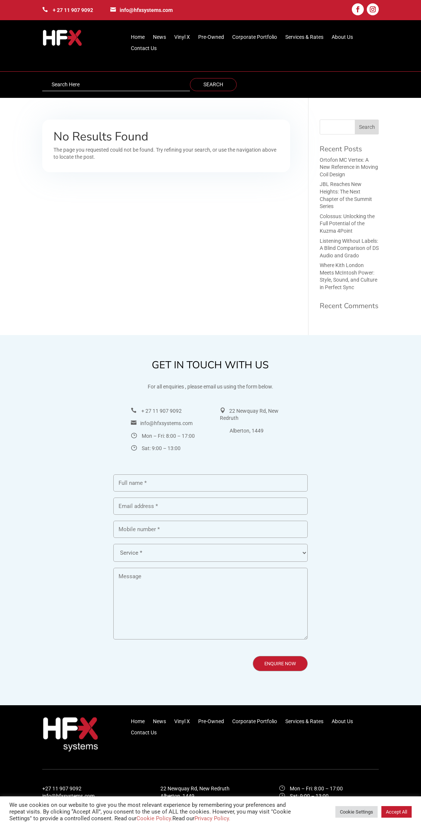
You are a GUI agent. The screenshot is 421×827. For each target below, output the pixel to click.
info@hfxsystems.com (146, 10)
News (159, 37)
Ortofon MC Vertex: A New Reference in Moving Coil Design (349, 167)
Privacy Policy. (212, 818)
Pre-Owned (211, 37)
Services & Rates (304, 37)
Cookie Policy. (154, 818)
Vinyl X (182, 37)
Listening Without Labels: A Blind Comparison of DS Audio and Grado (349, 248)
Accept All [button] (396, 812)
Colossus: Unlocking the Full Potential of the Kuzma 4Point (347, 223)
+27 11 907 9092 (62, 789)
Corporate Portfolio (254, 37)
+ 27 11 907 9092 (73, 10)
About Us (342, 37)
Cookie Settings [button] (356, 812)
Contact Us (144, 48)
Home (138, 37)
